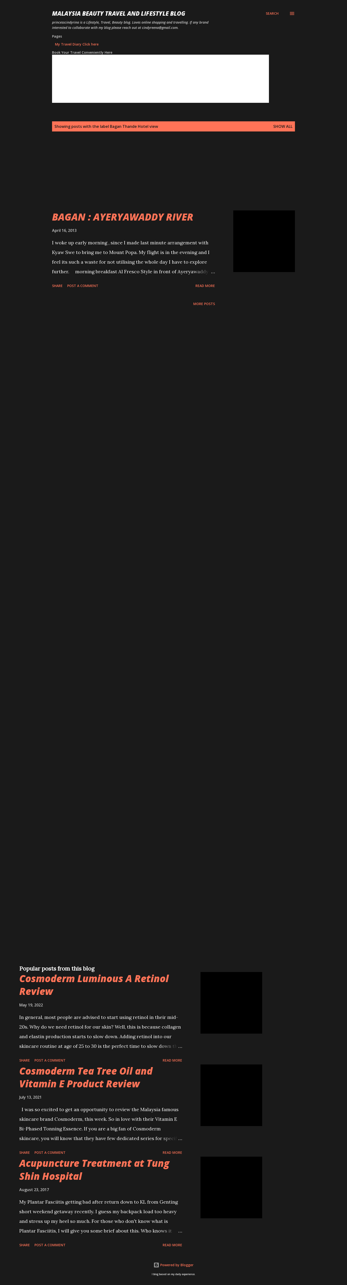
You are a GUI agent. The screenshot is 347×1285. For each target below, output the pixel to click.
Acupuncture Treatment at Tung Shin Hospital (94, 1169)
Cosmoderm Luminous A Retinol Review (94, 985)
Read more (205, 285)
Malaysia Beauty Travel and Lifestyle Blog (118, 13)
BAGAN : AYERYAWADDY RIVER (122, 216)
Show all (283, 126)
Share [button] (57, 285)
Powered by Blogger (173, 1265)
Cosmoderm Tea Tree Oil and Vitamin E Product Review (86, 1077)
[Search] (272, 13)
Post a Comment (82, 285)
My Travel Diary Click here (77, 44)
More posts (204, 303)
